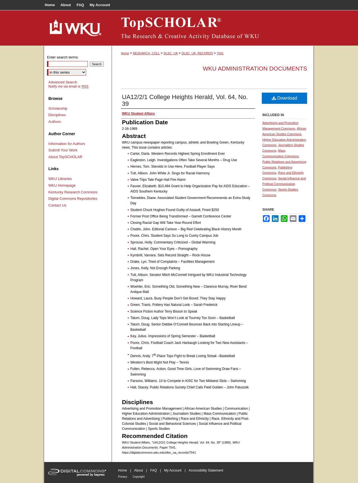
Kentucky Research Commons (73, 192)
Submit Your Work (62, 150)
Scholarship (57, 108)
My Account (173, 470)
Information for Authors (66, 144)
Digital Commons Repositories (72, 198)
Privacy (122, 476)
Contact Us (57, 205)
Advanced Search (62, 82)
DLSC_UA (171, 53)
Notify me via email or (68, 86)
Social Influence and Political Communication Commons (284, 184)
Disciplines (57, 115)
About (138, 470)
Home (125, 53)
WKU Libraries (60, 179)
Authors (54, 121)
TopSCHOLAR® (212, 28)
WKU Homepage (62, 185)
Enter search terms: (63, 57)
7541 (220, 53)
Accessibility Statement (206, 470)
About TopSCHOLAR (65, 157)
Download (284, 98)
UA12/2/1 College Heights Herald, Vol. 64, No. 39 (185, 100)
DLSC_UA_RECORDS (197, 53)
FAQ (153, 470)
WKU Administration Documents (255, 68)
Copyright (139, 476)
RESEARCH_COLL (146, 53)
